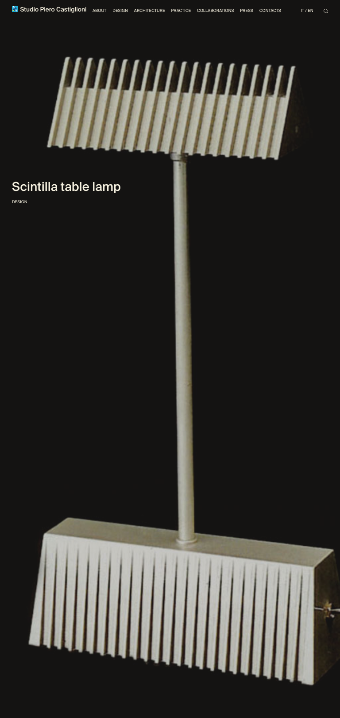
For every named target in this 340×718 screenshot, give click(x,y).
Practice (181, 10)
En (310, 10)
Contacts (270, 10)
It (302, 10)
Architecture (149, 10)
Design (120, 10)
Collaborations (215, 10)
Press (246, 10)
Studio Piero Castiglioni (49, 10)
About (99, 10)
